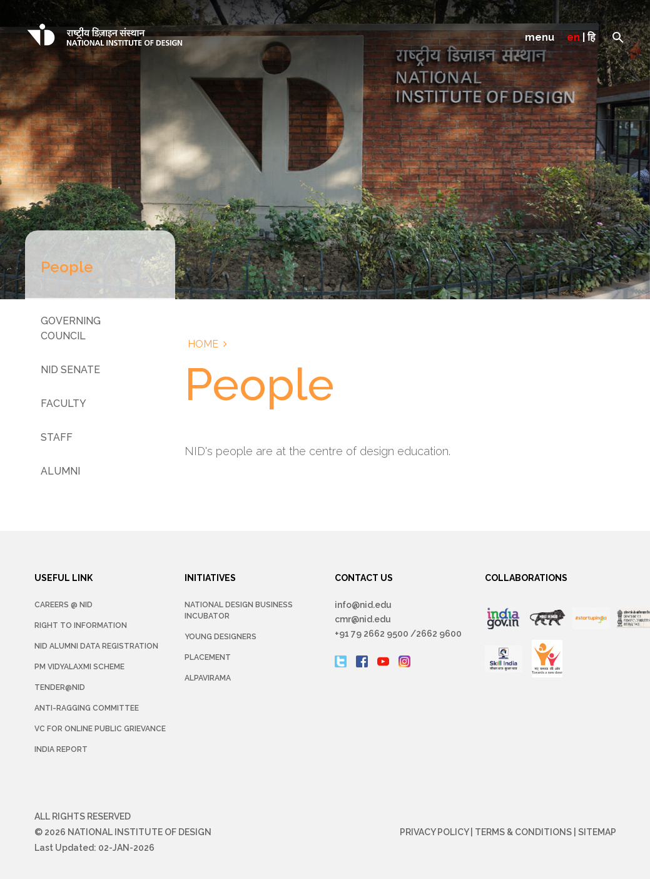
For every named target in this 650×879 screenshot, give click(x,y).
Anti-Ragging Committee (86, 708)
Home (203, 344)
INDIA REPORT (61, 749)
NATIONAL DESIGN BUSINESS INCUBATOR (239, 610)
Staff (57, 437)
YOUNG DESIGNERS (220, 636)
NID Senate (70, 370)
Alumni (60, 471)
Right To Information (80, 625)
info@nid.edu (363, 605)
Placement (208, 657)
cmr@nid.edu (363, 619)
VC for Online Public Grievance (100, 728)
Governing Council (71, 328)
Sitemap (597, 832)
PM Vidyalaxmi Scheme (79, 666)
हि (591, 37)
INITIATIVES (210, 578)
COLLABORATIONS (526, 578)
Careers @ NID (63, 604)
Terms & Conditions (523, 832)
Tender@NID (59, 687)
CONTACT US (364, 578)
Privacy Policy (434, 832)
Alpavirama (208, 678)
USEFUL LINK (63, 578)
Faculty (63, 403)
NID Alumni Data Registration (96, 646)
